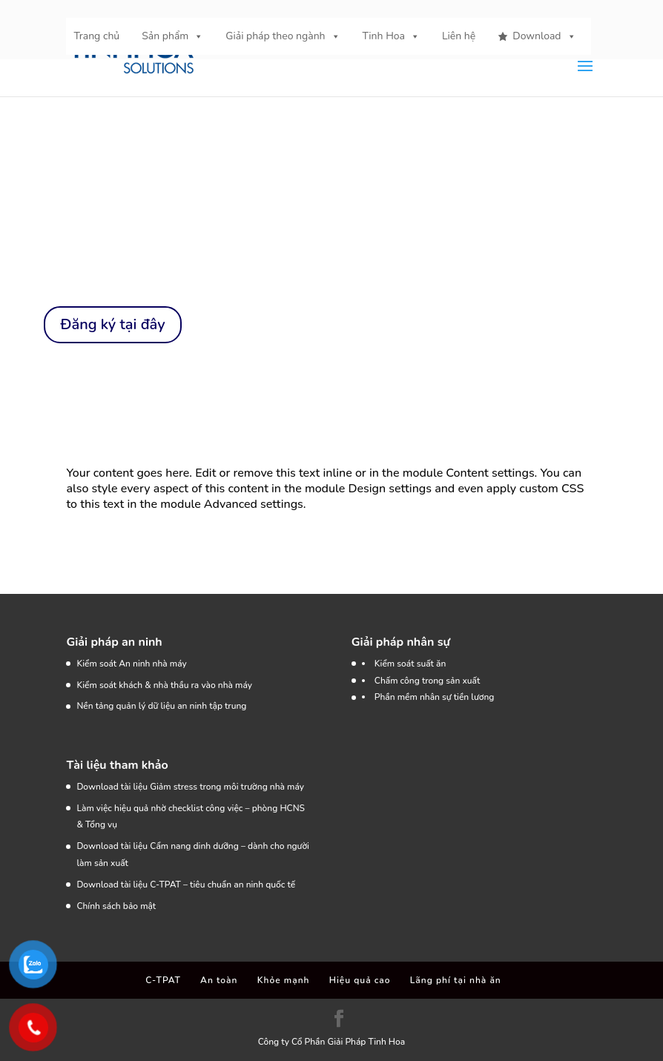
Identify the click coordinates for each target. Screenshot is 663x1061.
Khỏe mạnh (283, 980)
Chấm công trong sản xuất (428, 681)
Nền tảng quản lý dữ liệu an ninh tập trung (161, 706)
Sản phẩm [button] (172, 36)
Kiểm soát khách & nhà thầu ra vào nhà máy (164, 685)
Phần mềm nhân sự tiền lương (435, 697)
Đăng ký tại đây (112, 324)
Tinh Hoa (391, 36)
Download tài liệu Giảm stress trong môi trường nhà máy (191, 787)
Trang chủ (96, 36)
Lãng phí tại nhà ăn (455, 980)
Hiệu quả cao (360, 980)
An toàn (218, 980)
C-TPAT (163, 980)
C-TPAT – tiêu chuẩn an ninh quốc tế (222, 884)
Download (543, 36)
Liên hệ (458, 36)
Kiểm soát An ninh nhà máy (131, 664)
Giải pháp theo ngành (282, 36)
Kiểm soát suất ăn (410, 664)
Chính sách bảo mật (116, 906)
